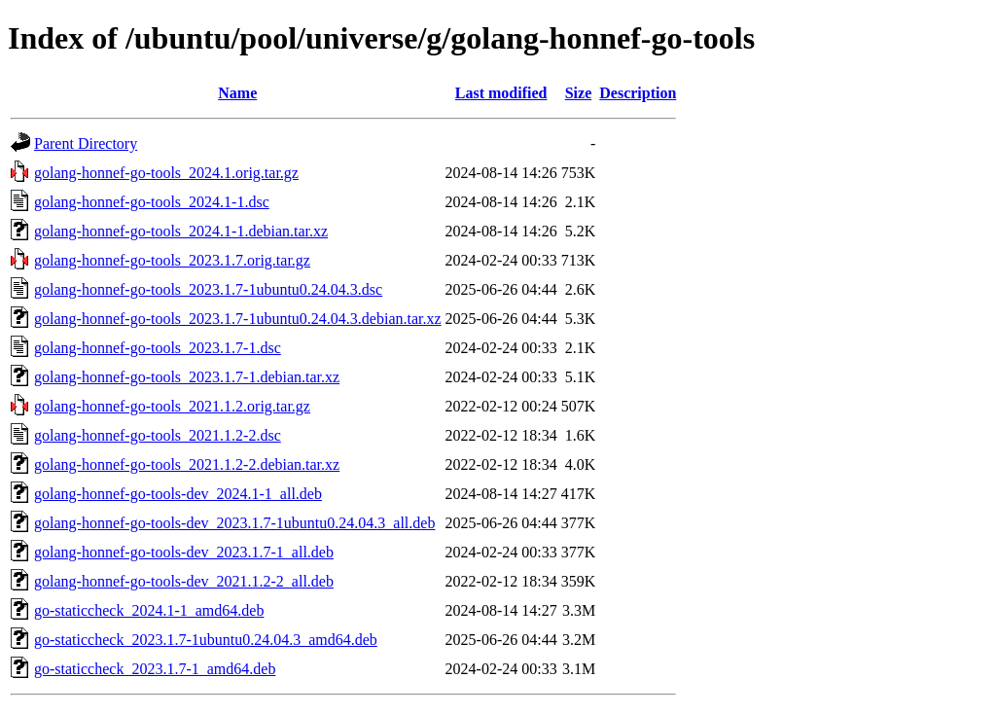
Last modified (501, 93)
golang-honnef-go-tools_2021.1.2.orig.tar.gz (172, 406)
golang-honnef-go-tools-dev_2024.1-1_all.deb (178, 493)
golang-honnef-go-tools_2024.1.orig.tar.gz (166, 172)
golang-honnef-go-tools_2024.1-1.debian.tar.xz (181, 231)
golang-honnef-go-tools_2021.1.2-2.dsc (157, 435)
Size (578, 93)
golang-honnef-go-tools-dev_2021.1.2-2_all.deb (184, 581)
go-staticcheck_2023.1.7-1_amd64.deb (154, 668)
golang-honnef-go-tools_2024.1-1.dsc (151, 202)
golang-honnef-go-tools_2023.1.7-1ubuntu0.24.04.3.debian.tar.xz (238, 318)
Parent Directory (85, 143)
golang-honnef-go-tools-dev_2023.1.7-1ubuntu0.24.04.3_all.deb (234, 523)
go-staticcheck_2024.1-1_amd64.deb (149, 610)
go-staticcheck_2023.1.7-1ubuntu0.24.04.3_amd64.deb (205, 639)
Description (637, 93)
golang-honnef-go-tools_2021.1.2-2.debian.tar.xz (186, 464)
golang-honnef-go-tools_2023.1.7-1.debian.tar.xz (186, 377)
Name (237, 93)
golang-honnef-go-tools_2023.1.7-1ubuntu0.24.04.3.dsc (208, 289)
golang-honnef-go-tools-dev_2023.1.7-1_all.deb (184, 552)
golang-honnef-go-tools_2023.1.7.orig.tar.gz (172, 260)
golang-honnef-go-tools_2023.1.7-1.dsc (157, 347)
